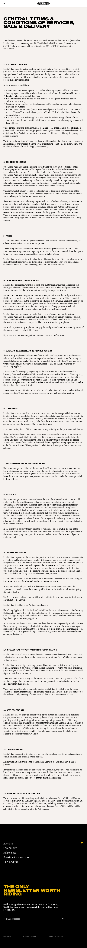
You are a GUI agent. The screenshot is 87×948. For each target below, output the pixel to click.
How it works (11, 862)
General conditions (30, 936)
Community (11, 848)
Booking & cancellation (17, 857)
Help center (10, 852)
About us (9, 843)
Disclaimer (7, 936)
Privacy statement (56, 936)
